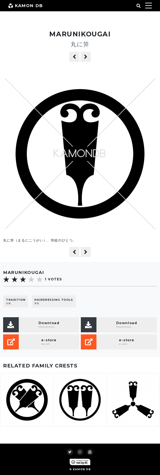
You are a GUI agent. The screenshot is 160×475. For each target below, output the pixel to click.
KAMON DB (25, 5)
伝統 (15, 301)
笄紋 (53, 301)
